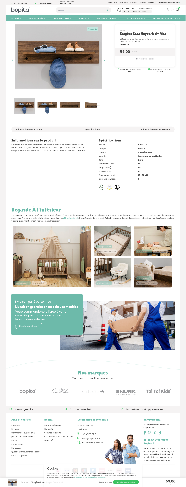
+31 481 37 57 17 (125, 9)
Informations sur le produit (29, 134)
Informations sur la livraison (155, 134)
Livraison (15, 435)
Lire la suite (124, 49)
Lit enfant (80, 18)
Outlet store (118, 2)
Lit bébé (15, 18)
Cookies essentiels (105, 482)
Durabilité (48, 435)
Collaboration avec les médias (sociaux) (58, 445)
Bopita (123, 35)
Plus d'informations (29, 332)
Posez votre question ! (92, 449)
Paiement (15, 432)
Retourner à (17, 450)
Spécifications (92, 134)
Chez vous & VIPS (85, 432)
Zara (35, 24)
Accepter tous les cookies (126, 482)
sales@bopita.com (140, 9)
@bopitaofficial (70, 223)
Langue (146, 2)
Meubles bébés (35, 18)
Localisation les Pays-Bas (164, 2)
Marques (137, 2)
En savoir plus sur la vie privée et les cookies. (90, 477)
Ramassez (16, 454)
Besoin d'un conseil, (22, 2)
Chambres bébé (59, 18)
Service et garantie (20, 462)
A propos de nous (52, 432)
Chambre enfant (131, 18)
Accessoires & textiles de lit (160, 18)
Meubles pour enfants (104, 18)
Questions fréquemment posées (26, 458)
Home (13, 24)
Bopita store (107, 2)
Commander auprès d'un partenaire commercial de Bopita (23, 443)
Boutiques (128, 2)
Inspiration (82, 435)
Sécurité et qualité (52, 439)
